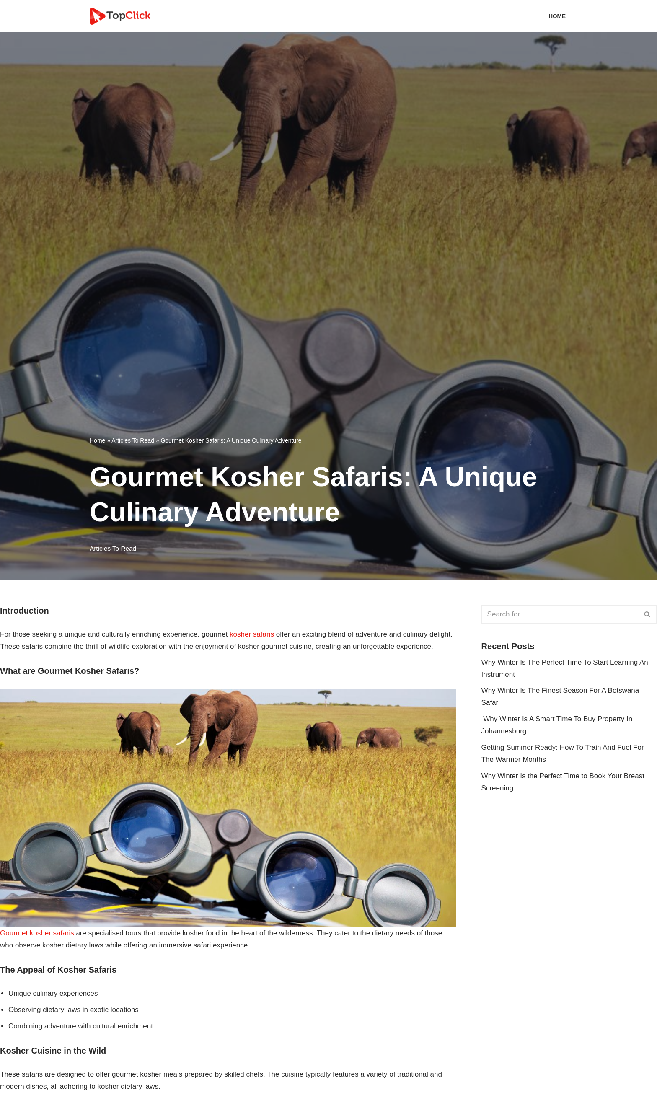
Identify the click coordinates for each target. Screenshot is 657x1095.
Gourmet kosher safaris (37, 933)
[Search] (559, 614)
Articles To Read (132, 440)
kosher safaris (252, 634)
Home (557, 16)
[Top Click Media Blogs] (122, 16)
